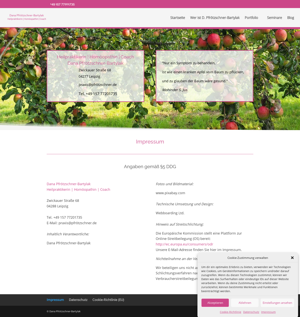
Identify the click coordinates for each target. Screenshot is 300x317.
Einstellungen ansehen (277, 307)
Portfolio (251, 18)
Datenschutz (78, 299)
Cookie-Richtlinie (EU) (108, 299)
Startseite (177, 18)
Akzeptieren (215, 307)
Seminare (274, 18)
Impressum (55, 299)
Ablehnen (245, 307)
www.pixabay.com (170, 193)
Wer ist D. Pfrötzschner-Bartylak (215, 18)
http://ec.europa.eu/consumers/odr (184, 244)
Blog (290, 18)
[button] (292, 262)
